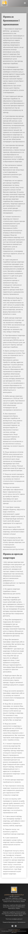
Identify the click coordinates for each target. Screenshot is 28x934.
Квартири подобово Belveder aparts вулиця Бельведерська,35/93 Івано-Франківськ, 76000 (14, 906)
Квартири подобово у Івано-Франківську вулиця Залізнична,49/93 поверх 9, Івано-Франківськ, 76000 (14, 899)
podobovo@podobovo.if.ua (14, 895)
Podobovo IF (17, 929)
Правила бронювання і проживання (14, 922)
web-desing (14, 931)
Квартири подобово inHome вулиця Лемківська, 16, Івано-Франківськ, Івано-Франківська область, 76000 (14, 913)
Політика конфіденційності (14, 919)
